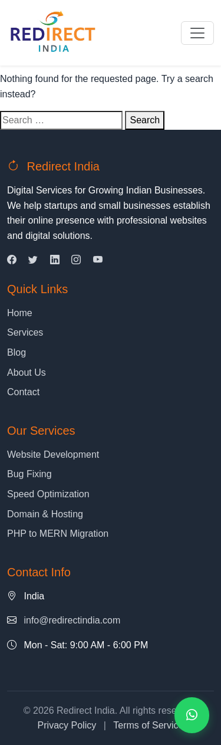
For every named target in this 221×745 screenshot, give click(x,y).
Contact (23, 392)
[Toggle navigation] (197, 33)
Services (25, 332)
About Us (26, 372)
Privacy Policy (67, 725)
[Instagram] (76, 260)
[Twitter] (33, 260)
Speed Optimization (48, 494)
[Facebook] (12, 260)
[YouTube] (98, 260)
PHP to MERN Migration (57, 534)
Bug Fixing (29, 474)
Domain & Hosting (45, 514)
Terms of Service (148, 725)
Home (19, 313)
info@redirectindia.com (72, 620)
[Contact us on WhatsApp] (191, 715)
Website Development (53, 454)
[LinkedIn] (55, 260)
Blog (16, 352)
